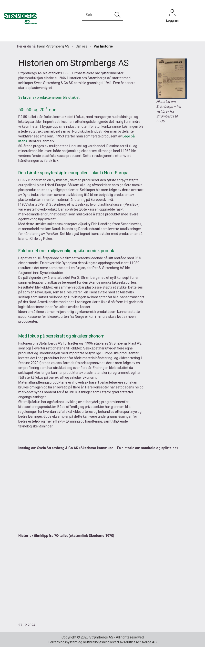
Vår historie (103, 46)
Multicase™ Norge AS (140, 642)
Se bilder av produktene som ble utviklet (49, 97)
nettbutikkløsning (96, 642)
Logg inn (172, 14)
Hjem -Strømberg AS (53, 46)
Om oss (81, 46)
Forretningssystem (63, 642)
